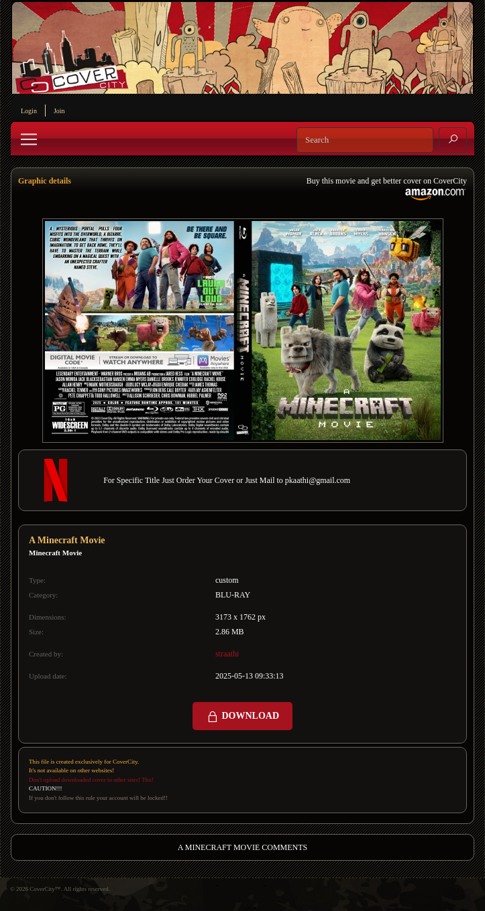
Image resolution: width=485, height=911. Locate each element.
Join (59, 111)
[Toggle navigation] (29, 139)
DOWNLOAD (242, 716)
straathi (227, 653)
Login (29, 111)
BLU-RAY (232, 595)
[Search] (365, 140)
